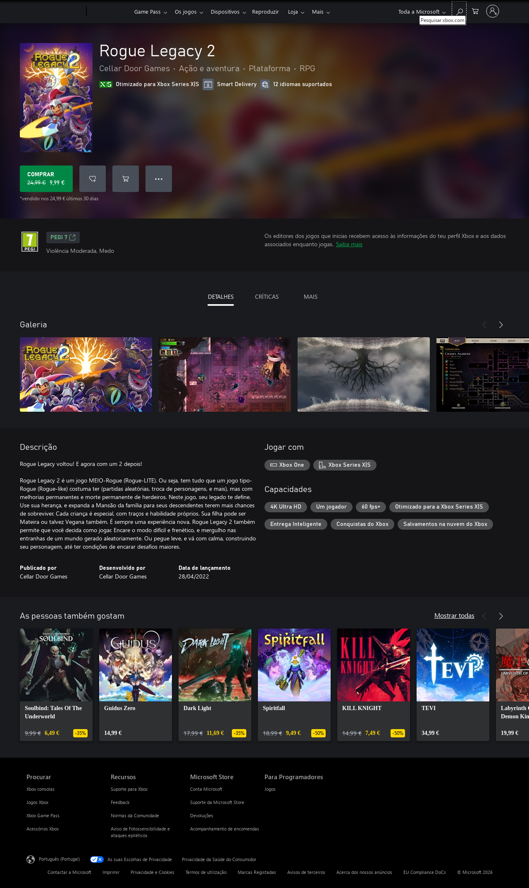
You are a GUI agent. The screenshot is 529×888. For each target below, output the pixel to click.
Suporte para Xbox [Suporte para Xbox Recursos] (129, 789)
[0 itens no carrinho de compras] (475, 10)
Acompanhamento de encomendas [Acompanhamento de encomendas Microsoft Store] (224, 828)
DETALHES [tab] (221, 296)
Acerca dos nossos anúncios (364, 872)
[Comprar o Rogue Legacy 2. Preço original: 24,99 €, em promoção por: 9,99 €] (46, 179)
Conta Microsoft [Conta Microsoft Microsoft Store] (206, 789)
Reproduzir (270, 11)
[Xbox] (109, 11)
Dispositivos (228, 11)
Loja (300, 11)
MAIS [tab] (310, 296)
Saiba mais (349, 244)
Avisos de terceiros (306, 872)
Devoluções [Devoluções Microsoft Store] (201, 815)
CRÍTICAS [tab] (267, 296)
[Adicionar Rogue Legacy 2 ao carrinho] (125, 179)
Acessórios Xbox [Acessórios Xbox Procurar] (42, 828)
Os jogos (187, 11)
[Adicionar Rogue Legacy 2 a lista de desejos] (92, 179)
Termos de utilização (206, 872)
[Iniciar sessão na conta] (493, 11)
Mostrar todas (454, 615)
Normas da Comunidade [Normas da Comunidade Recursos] (135, 815)
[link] (56, 685)
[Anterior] (484, 325)
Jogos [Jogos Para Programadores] (270, 789)
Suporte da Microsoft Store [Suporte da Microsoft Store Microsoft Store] (217, 802)
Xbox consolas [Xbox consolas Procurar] (40, 789)
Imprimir (110, 872)
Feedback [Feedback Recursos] (120, 802)
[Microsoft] (54, 11)
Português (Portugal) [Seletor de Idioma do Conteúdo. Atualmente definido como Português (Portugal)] (59, 859)
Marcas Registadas (257, 872)
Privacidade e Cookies (152, 872)
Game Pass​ (147, 11)
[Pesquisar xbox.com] (459, 10)
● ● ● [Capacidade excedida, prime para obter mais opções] (159, 178)
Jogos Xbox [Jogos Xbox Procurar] (37, 802)
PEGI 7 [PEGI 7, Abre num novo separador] (63, 237)
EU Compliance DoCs (424, 872)
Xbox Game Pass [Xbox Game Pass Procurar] (43, 815)
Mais (326, 11)
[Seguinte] (501, 325)
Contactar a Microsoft (69, 872)
